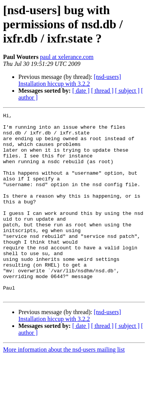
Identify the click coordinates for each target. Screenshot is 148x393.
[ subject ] (127, 90)
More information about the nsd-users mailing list (64, 386)
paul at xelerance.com (67, 57)
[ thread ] (102, 90)
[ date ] (80, 90)
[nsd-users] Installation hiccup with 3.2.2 (69, 80)
